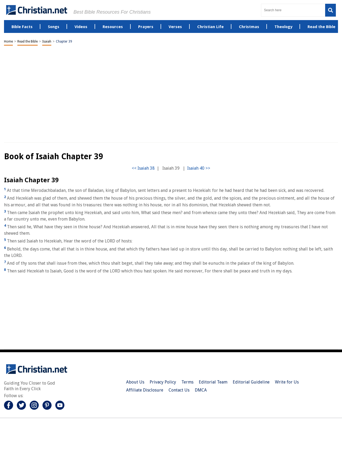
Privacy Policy (163, 382)
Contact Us (179, 390)
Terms (187, 382)
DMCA (201, 390)
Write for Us (287, 382)
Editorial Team (213, 382)
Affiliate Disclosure (144, 390)
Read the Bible (27, 41)
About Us (135, 382)
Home (8, 41)
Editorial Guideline (251, 382)
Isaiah (46, 41)
